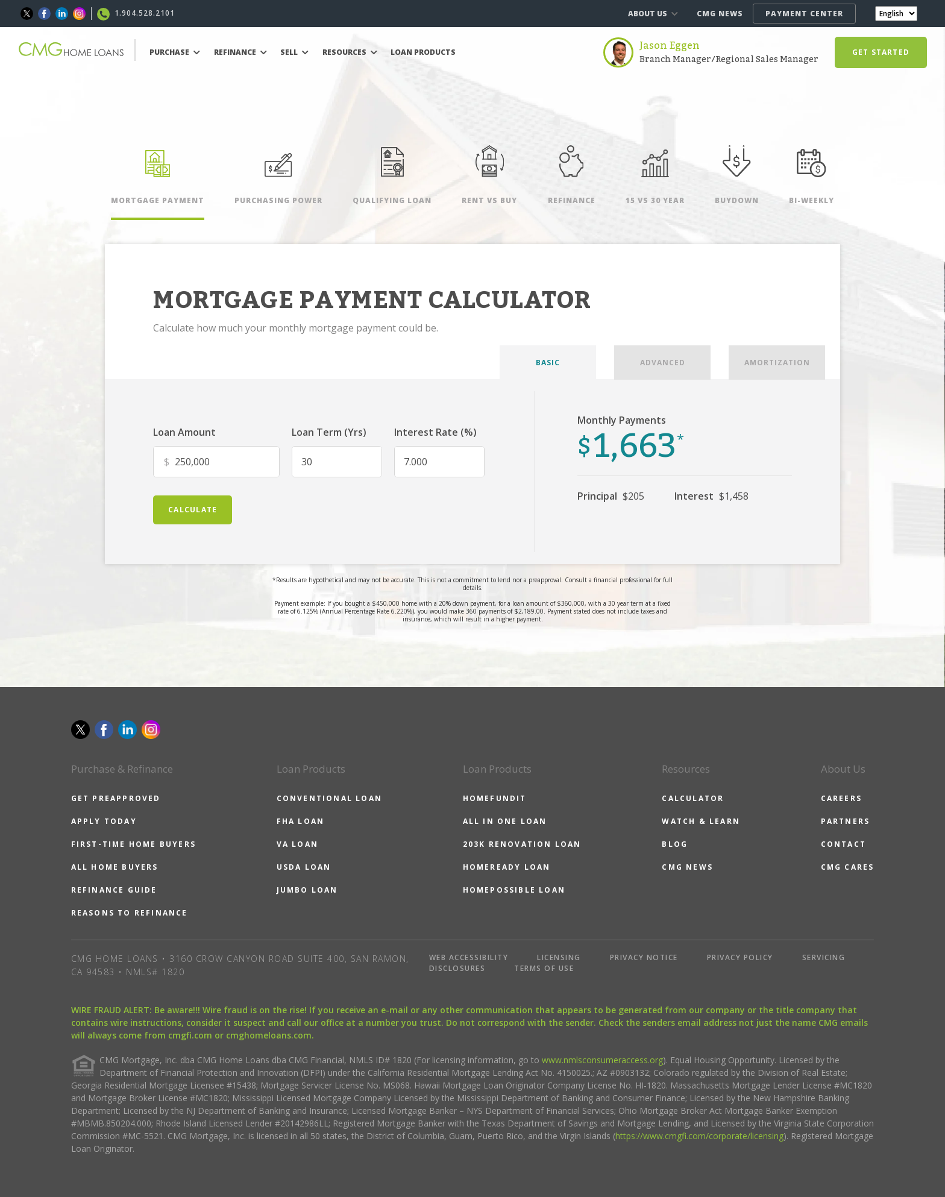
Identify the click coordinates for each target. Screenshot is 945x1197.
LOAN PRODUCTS (423, 52)
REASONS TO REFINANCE (129, 913)
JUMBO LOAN (307, 890)
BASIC (548, 362)
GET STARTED (880, 52)
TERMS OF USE (544, 968)
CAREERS (841, 798)
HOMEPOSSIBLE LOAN (514, 890)
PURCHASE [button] (174, 52)
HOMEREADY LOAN (507, 867)
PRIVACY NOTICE (644, 957)
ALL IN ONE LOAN (505, 821)
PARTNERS (845, 821)
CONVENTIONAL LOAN (329, 798)
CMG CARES (847, 867)
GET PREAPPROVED (116, 798)
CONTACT (843, 844)
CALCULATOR (693, 798)
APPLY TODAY (104, 821)
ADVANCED (662, 362)
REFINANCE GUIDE (114, 890)
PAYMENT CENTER (804, 13)
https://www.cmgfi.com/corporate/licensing (699, 1136)
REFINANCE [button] (240, 52)
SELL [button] (294, 52)
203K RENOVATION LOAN (522, 844)
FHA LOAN (301, 821)
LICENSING (559, 957)
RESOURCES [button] (349, 52)
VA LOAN (297, 844)
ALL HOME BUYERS (115, 867)
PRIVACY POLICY (740, 957)
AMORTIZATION (777, 362)
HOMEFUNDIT (495, 798)
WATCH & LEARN (701, 821)
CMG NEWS (720, 13)
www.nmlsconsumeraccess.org (602, 1060)
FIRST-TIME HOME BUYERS (133, 844)
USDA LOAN (304, 867)
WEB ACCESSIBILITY (469, 957)
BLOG (675, 844)
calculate (192, 509)
